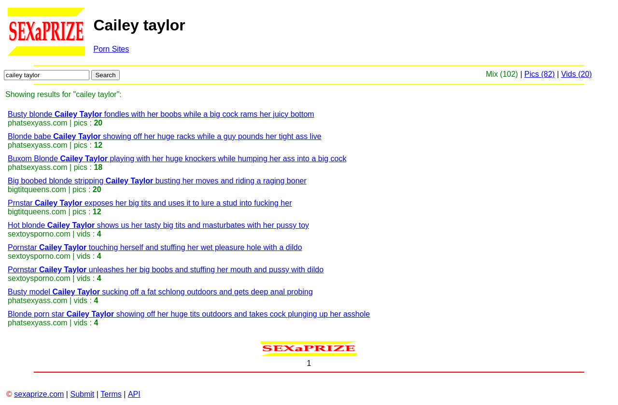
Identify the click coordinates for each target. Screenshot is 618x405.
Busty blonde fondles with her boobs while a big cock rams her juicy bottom (161, 114)
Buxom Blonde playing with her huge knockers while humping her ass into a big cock (177, 158)
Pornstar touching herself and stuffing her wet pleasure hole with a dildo (155, 247)
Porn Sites (111, 49)
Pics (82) (539, 74)
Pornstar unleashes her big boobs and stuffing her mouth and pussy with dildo (165, 269)
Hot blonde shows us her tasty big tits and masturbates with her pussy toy (158, 225)
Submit (82, 394)
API (134, 394)
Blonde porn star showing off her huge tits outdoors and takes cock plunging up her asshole (189, 314)
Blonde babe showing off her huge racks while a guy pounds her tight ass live (165, 136)
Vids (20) (576, 74)
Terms (111, 394)
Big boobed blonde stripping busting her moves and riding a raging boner (157, 181)
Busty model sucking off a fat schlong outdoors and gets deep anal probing (160, 292)
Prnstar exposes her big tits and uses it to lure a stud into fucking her (150, 203)
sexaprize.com (39, 394)
